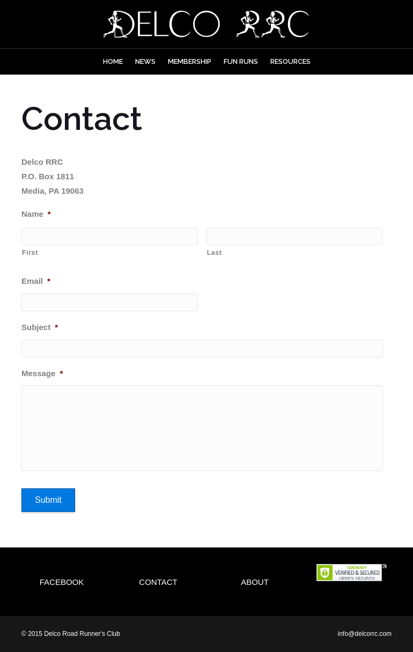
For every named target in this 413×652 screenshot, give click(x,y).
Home (113, 61)
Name (36, 213)
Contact (158, 582)
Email (35, 280)
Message (42, 373)
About (255, 582)
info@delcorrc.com (365, 634)
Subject (39, 327)
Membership (189, 61)
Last (214, 253)
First (30, 253)
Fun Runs (241, 61)
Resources (290, 61)
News (145, 61)
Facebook (62, 582)
